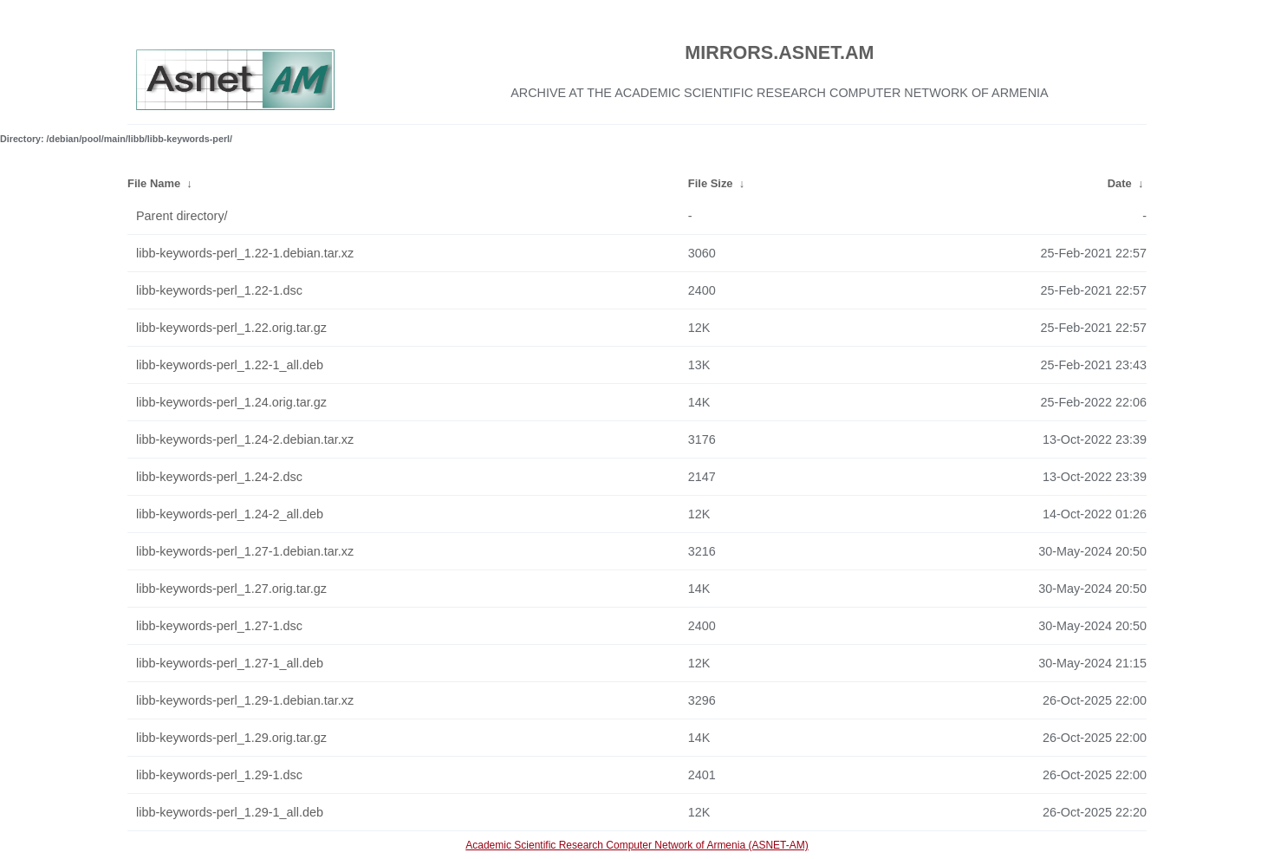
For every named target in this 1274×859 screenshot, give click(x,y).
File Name (153, 183)
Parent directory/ (182, 216)
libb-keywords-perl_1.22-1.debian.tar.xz (245, 253)
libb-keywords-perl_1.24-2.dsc (219, 477)
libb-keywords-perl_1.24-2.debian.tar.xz (245, 439)
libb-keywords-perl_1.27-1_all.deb (229, 663)
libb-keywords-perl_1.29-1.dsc (219, 775)
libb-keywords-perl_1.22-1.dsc (219, 290)
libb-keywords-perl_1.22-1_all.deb (229, 365)
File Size (710, 183)
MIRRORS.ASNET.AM (779, 52)
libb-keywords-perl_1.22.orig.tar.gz (231, 328)
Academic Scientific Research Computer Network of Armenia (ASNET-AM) (636, 845)
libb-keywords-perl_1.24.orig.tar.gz (231, 402)
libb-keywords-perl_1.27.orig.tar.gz (231, 588)
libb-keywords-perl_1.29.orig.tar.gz (231, 738)
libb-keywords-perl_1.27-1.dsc (219, 626)
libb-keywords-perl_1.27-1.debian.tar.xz (245, 551)
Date (1120, 183)
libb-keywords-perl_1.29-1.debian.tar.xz (245, 700)
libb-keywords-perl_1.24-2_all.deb (229, 514)
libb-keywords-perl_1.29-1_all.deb (229, 812)
